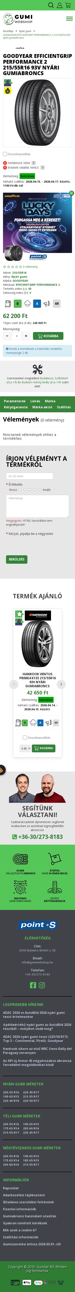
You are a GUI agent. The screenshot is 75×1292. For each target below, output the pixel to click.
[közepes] (30, 489)
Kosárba (43, 748)
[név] (29, 476)
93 (29, 289)
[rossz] (20, 489)
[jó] (35, 489)
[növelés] (26, 336)
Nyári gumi (25, 31)
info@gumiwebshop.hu (37, 962)
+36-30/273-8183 (40, 836)
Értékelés (16, 484)
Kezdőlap (8, 31)
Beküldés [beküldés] (16, 559)
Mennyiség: (11, 329)
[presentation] (36, 544)
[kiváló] (40, 489)
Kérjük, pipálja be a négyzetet (31, 534)
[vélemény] (37, 506)
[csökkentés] (7, 336)
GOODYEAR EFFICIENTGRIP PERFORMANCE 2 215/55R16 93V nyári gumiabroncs (36, 36)
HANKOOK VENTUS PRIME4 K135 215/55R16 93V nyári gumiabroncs (37, 680)
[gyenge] (25, 489)
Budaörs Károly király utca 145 (41, 382)
